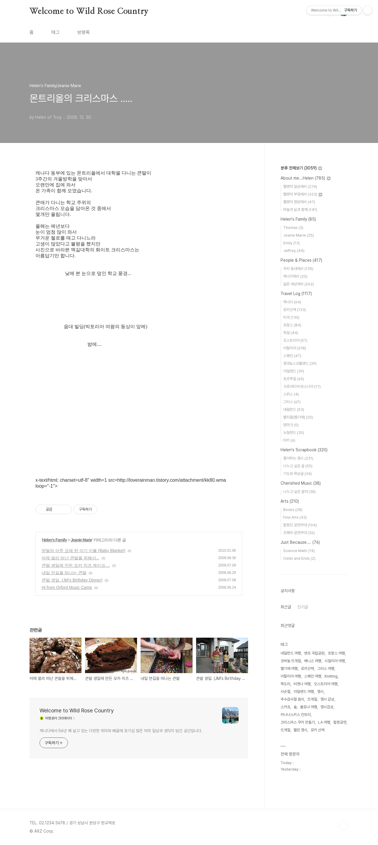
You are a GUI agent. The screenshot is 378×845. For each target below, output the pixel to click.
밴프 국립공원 (314, 653)
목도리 (285, 684)
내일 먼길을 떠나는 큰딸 (64, 572)
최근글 (286, 607)
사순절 (285, 691)
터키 (289, 440)
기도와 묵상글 (297, 473)
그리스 (292, 402)
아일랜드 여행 (304, 691)
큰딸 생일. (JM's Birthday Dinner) (72, 580)
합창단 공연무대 (300, 525)
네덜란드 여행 (291, 653)
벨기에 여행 (289, 668)
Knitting (331, 676)
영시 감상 (327, 699)
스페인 (292, 356)
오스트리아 (295, 340)
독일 (290, 332)
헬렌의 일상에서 (300, 186)
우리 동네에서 (298, 268)
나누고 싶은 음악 (299, 491)
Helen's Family (54, 540)
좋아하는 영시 (298, 458)
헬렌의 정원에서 (299, 202)
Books (292, 509)
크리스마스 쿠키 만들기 (298, 722)
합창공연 (339, 722)
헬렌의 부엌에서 (302, 194)
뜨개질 (312, 699)
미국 (291, 317)
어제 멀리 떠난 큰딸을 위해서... (70, 558)
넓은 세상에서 (298, 284)
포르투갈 (293, 379)
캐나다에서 (295, 276)
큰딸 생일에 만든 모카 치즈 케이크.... (76, 565)
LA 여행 (324, 722)
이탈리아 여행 (291, 676)
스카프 (285, 707)
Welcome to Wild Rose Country (89, 11)
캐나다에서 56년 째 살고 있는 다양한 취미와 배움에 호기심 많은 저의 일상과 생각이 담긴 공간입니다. (121, 730)
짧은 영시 (300, 730)
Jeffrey (293, 250)
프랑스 (292, 325)
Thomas (293, 227)
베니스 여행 (312, 661)
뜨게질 (285, 730)
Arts (290, 501)
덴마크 (291, 425)
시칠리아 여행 (335, 661)
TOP (343, 825)
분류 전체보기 (301, 168)
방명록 (83, 32)
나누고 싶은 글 (297, 466)
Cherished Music (301, 483)
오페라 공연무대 (299, 532)
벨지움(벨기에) (298, 417)
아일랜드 (293, 371)
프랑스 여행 (336, 653)
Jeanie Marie (81, 540)
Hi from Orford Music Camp (67, 587)
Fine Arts (295, 517)
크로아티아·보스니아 (302, 386)
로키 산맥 (318, 730)
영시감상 (326, 707)
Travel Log (296, 293)
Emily (291, 243)
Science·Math (299, 550)
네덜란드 (293, 409)
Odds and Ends (299, 558)
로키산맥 (294, 309)
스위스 (291, 394)
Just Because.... (300, 542)
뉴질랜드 (293, 432)
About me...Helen (305, 178)
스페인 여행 (312, 676)
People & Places (301, 260)
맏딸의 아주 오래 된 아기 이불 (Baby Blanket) (83, 550)
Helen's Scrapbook (304, 449)
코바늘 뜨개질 (291, 661)
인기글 (302, 607)
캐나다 (292, 302)
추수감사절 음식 (292, 699)
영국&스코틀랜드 (300, 363)
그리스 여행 (325, 668)
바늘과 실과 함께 (300, 209)
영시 (320, 691)
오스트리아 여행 (326, 684)
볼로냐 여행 (308, 707)
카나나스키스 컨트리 (296, 714)
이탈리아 (294, 348)
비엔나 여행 (302, 684)
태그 (55, 32)
